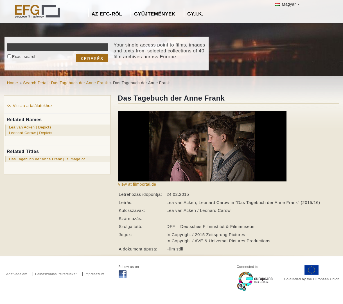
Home (12, 83)
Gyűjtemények (154, 14)
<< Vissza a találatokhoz (30, 105)
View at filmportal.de (137, 184)
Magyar (285, 4)
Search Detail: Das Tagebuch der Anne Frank (65, 83)
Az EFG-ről (107, 14)
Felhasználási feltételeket (56, 274)
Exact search (24, 56)
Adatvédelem (17, 274)
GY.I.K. (195, 14)
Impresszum (94, 274)
